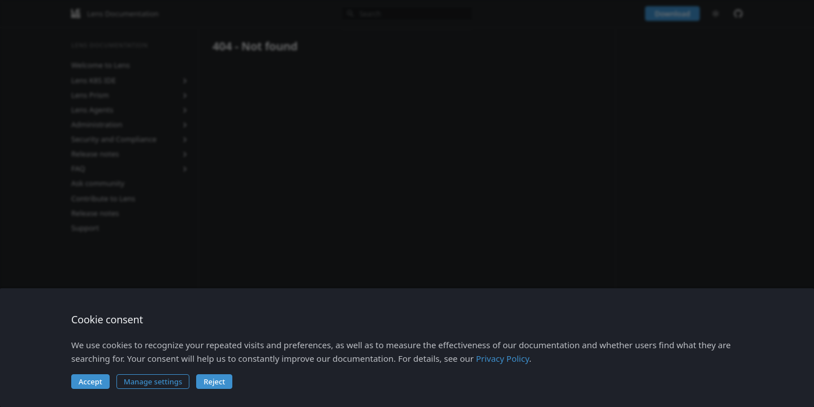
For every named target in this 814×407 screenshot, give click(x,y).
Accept (90, 381)
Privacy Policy (502, 358)
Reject (214, 381)
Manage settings (153, 381)
